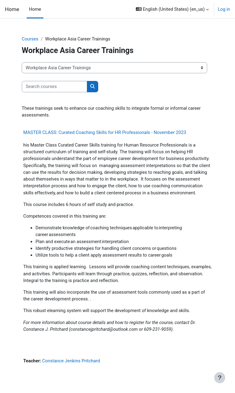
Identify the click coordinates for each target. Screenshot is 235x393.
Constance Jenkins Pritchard (71, 361)
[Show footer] (219, 377)
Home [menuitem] (35, 9)
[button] (172, 9)
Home (12, 9)
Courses (30, 39)
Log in (224, 9)
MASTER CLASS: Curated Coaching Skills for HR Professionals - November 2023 (104, 132)
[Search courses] (54, 86)
